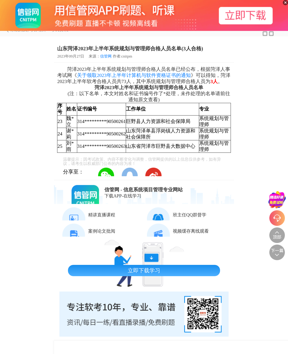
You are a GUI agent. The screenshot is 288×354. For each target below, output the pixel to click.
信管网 (106, 56)
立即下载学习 (144, 270)
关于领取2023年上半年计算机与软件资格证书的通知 (134, 75)
